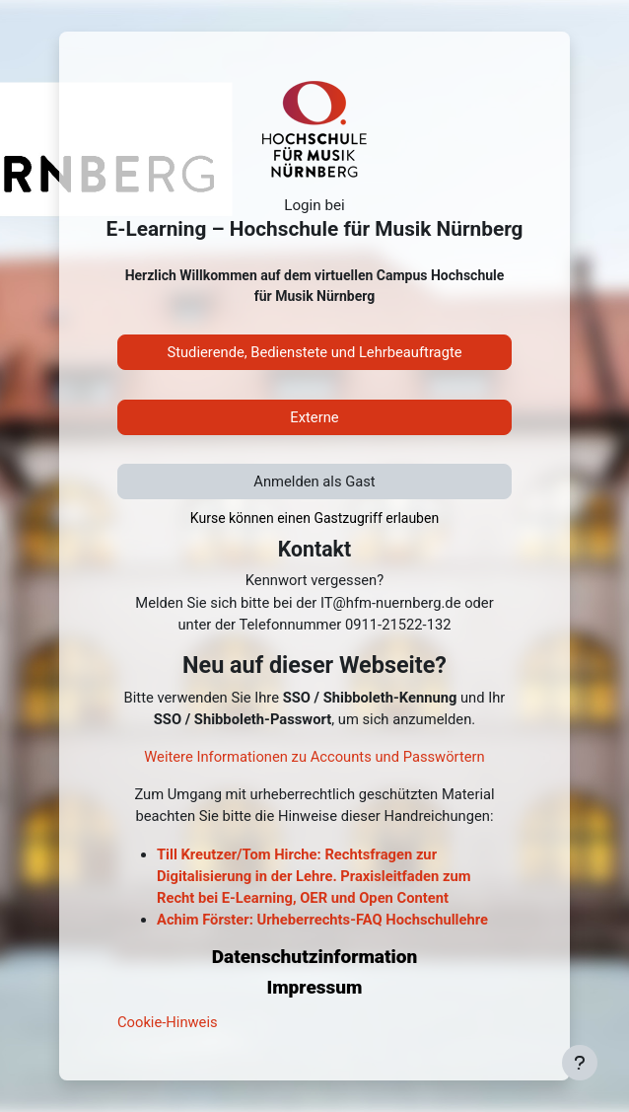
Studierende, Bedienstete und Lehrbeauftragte (314, 352)
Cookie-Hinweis (167, 1022)
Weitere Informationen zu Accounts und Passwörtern (314, 757)
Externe (314, 417)
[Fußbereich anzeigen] (579, 1062)
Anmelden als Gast (314, 481)
